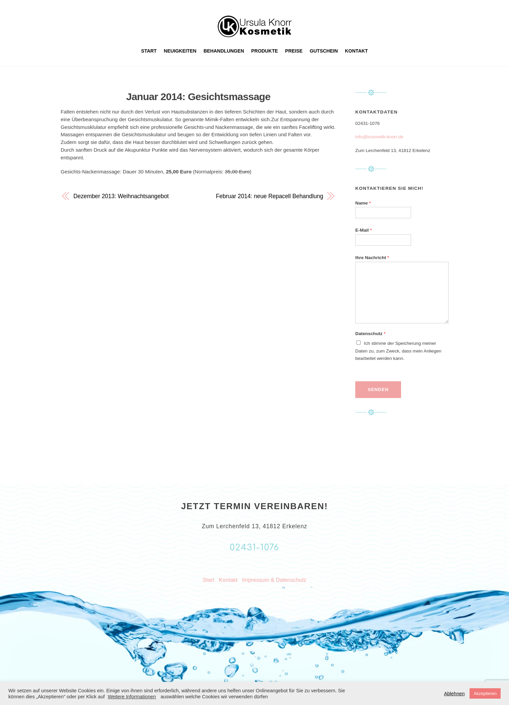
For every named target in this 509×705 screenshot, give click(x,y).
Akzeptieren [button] (485, 693)
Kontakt (356, 51)
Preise (293, 51)
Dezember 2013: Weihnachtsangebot (121, 196)
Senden (378, 389)
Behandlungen (224, 51)
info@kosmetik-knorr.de (379, 136)
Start (149, 51)
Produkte (264, 51)
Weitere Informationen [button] (132, 696)
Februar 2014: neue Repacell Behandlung (269, 196)
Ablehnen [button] (454, 693)
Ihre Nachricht (372, 257)
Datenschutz (370, 333)
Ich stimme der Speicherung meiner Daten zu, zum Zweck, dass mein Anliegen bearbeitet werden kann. (398, 351)
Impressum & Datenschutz (274, 580)
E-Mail (363, 230)
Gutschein (324, 51)
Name (363, 203)
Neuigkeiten (180, 51)
